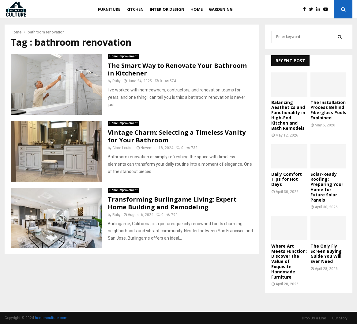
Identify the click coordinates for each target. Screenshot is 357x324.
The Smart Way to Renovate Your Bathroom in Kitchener (177, 69)
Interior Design (167, 9)
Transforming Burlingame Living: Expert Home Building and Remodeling (172, 203)
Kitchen (135, 9)
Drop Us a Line (314, 318)
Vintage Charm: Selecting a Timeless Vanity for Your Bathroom (177, 136)
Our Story (340, 318)
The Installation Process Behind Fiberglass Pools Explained (328, 110)
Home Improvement (123, 56)
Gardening (221, 9)
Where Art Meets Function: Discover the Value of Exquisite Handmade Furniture (289, 261)
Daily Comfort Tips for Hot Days (286, 179)
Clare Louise (122, 148)
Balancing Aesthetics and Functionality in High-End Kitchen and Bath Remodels (288, 115)
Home (196, 9)
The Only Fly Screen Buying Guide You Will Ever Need (326, 253)
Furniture (109, 9)
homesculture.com (51, 318)
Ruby (116, 81)
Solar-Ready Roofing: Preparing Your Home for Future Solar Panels (326, 187)
